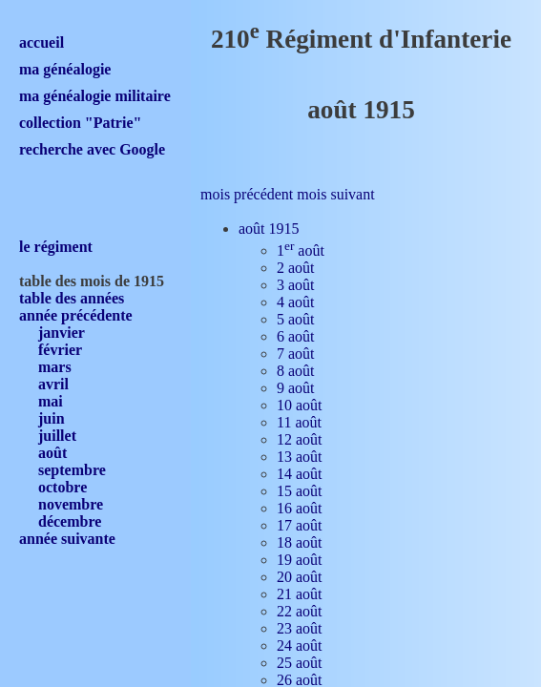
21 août (300, 594)
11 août (299, 422)
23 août (300, 628)
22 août (300, 611)
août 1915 (269, 228)
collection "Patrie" (80, 122)
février (60, 350)
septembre (72, 470)
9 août (296, 388)
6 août (296, 336)
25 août (300, 663)
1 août (300, 250)
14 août (300, 474)
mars (55, 367)
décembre (69, 521)
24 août (300, 645)
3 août (296, 285)
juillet (57, 435)
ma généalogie (65, 69)
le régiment (56, 247)
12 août (300, 439)
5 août (296, 319)
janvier (61, 332)
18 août (300, 542)
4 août (296, 302)
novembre (70, 504)
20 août (300, 577)
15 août (300, 491)
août (52, 453)
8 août (296, 371)
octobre (62, 487)
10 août (300, 405)
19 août (300, 560)
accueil (41, 42)
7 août (296, 353)
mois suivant (335, 194)
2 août (296, 268)
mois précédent (246, 194)
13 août (300, 456)
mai (50, 401)
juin (51, 418)
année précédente (76, 315)
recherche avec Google (92, 149)
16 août (300, 508)
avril (53, 384)
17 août (300, 525)
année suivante (67, 539)
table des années (71, 298)
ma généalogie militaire (95, 96)
